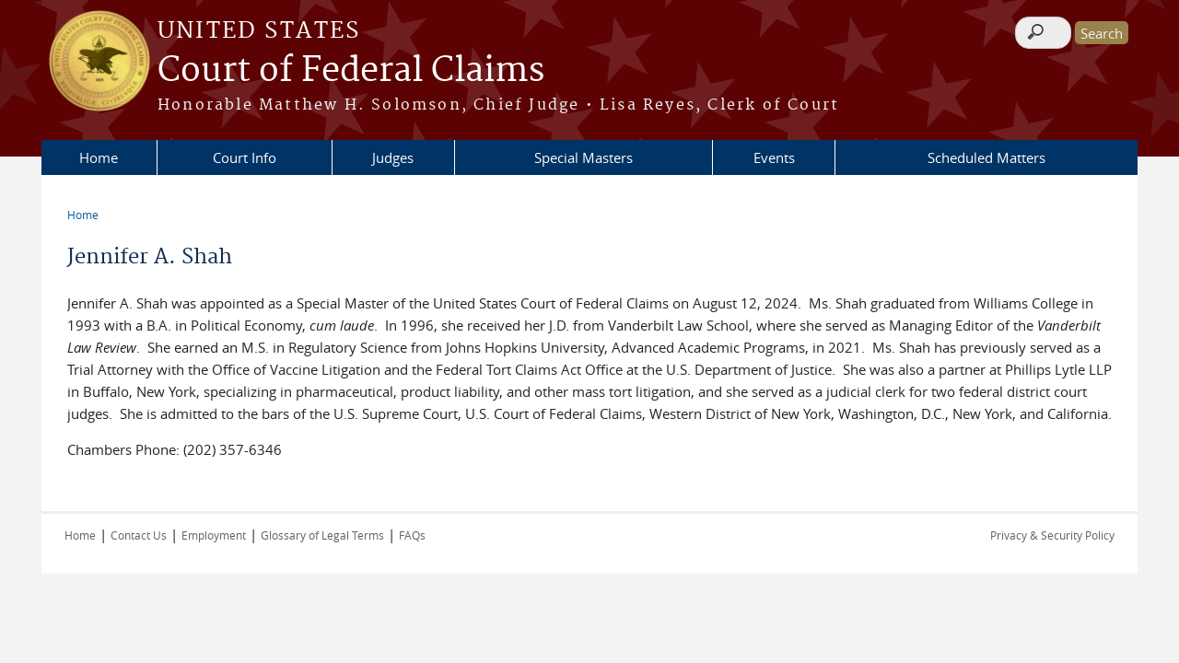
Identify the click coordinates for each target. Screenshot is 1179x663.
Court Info (244, 157)
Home (98, 157)
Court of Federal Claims (351, 71)
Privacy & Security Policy (1052, 535)
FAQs (412, 535)
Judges (393, 157)
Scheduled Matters (986, 157)
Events (774, 157)
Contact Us (139, 535)
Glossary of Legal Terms (322, 535)
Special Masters (583, 157)
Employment (213, 535)
